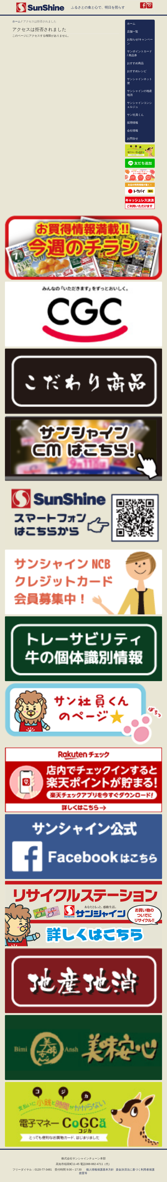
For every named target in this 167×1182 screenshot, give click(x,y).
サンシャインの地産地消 (139, 92)
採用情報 (132, 122)
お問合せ (132, 138)
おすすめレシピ (136, 71)
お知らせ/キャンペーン (140, 41)
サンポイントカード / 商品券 (139, 53)
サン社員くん (135, 114)
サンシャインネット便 (139, 81)
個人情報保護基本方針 (100, 1169)
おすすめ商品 (135, 63)
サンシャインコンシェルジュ (139, 104)
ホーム (16, 21)
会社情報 (132, 130)
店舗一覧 (132, 31)
